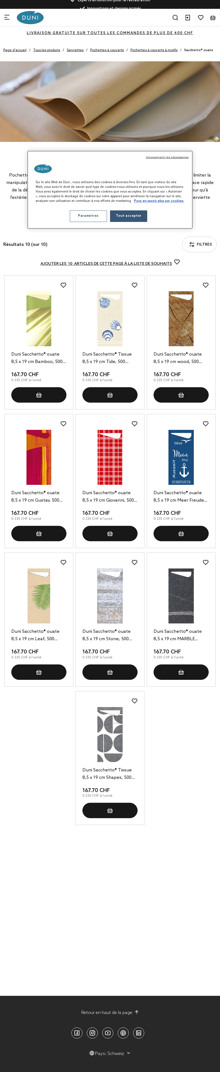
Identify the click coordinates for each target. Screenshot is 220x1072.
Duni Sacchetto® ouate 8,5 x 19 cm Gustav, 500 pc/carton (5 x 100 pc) (35, 497)
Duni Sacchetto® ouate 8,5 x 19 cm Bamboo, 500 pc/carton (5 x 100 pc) (37, 358)
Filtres (20, 229)
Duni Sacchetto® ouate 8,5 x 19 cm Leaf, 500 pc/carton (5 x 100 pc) (35, 636)
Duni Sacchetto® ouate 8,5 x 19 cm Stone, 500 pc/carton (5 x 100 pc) (106, 636)
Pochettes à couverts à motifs (154, 50)
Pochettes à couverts (107, 50)
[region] (110, 190)
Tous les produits (46, 50)
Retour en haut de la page (110, 1012)
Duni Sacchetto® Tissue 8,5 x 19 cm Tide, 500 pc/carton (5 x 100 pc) (107, 358)
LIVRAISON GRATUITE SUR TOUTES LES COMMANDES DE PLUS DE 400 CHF (110, 33)
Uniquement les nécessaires (167, 157)
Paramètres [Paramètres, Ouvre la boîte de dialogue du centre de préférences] (88, 216)
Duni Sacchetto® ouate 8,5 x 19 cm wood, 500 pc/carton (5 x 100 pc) (178, 358)
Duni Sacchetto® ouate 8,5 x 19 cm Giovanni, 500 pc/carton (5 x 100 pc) (108, 497)
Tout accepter (128, 216)
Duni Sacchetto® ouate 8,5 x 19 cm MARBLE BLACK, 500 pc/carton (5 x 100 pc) (181, 636)
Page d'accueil (14, 50)
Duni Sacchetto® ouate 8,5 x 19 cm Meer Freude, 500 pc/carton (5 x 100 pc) (180, 497)
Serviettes (75, 50)
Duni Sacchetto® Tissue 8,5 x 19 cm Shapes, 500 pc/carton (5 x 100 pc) (107, 774)
